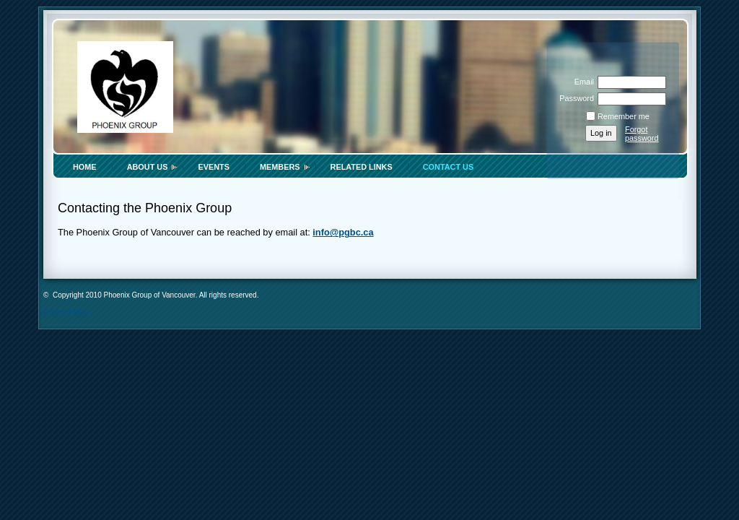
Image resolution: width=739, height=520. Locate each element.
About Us (147, 166)
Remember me (624, 116)
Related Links (362, 166)
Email (581, 81)
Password (574, 98)
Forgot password (642, 133)
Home (85, 166)
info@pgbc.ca (342, 232)
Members (280, 166)
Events (213, 166)
